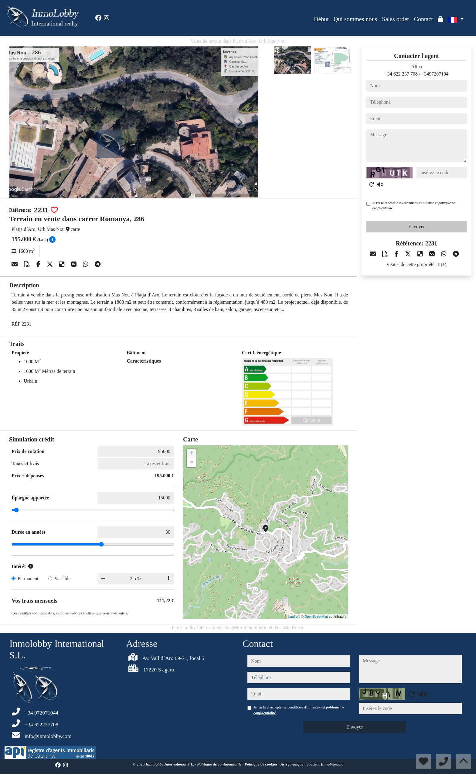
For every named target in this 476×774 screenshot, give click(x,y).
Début (321, 19)
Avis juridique (292, 764)
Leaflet (293, 616)
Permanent (28, 578)
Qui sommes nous (355, 19)
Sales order (395, 19)
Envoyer (416, 226)
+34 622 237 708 (401, 73)
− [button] (191, 462)
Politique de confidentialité (220, 764)
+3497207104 (434, 73)
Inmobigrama (332, 764)
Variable (62, 578)
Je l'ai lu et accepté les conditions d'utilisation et (413, 205)
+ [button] (191, 453)
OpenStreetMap (316, 616)
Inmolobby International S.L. (170, 764)
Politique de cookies (262, 764)
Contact (423, 19)
